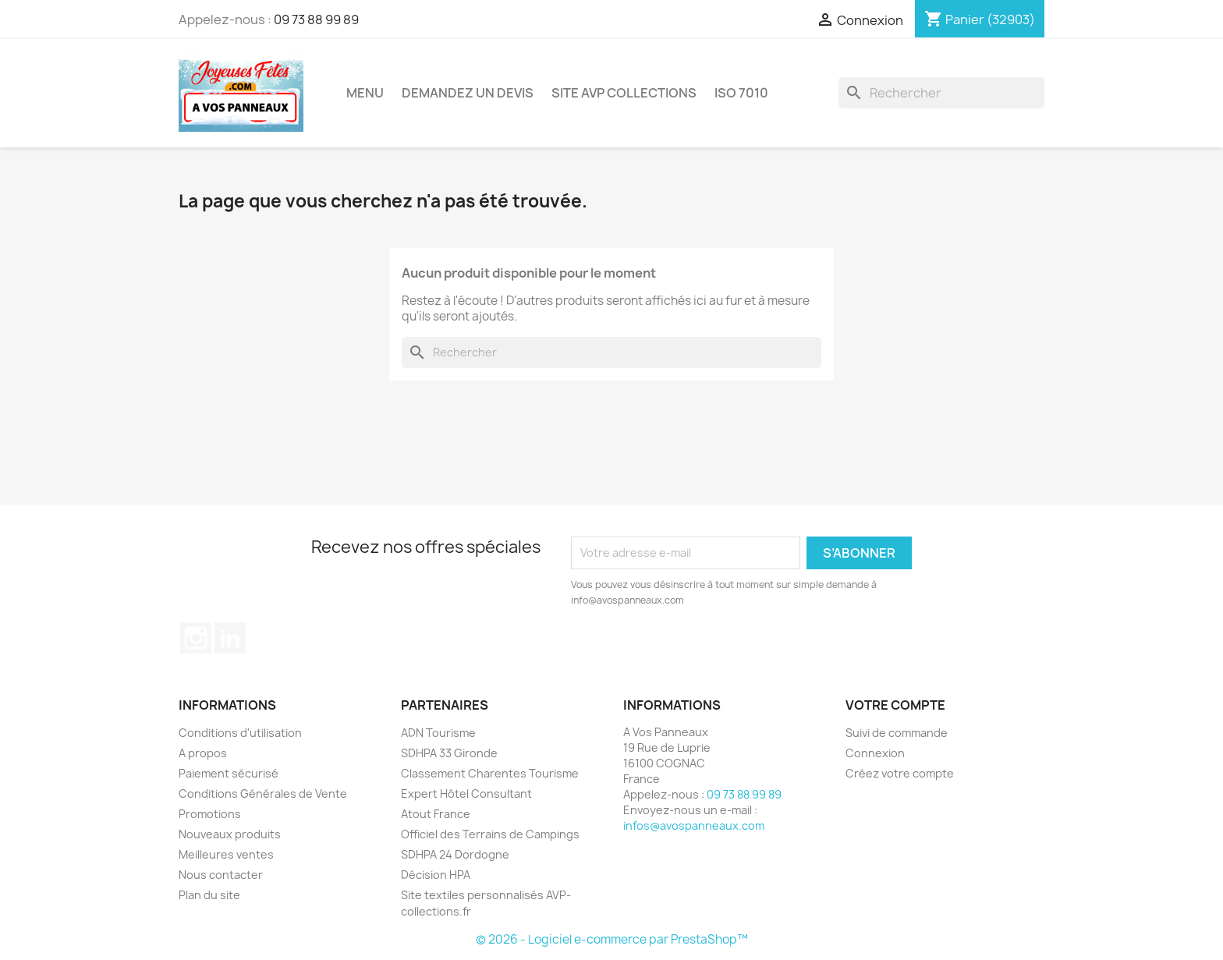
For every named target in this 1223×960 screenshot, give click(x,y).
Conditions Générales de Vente (263, 793)
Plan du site (209, 894)
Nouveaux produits (230, 834)
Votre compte (895, 705)
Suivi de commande (896, 732)
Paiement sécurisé (228, 773)
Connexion (875, 753)
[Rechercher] (941, 92)
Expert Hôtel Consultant (466, 793)
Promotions (210, 813)
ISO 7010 (741, 92)
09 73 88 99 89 (316, 19)
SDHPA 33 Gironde (449, 753)
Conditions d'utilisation (240, 732)
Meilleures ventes (226, 854)
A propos (203, 753)
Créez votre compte (899, 773)
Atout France (435, 813)
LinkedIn (230, 638)
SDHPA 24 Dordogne (455, 854)
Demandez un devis (468, 92)
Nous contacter (221, 874)
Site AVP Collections (624, 92)
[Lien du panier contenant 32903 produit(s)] (979, 19)
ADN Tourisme (438, 732)
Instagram (195, 638)
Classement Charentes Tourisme (490, 773)
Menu (365, 92)
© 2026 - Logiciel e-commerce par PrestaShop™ (612, 939)
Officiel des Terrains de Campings (490, 834)
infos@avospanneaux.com (693, 825)
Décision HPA (435, 874)
